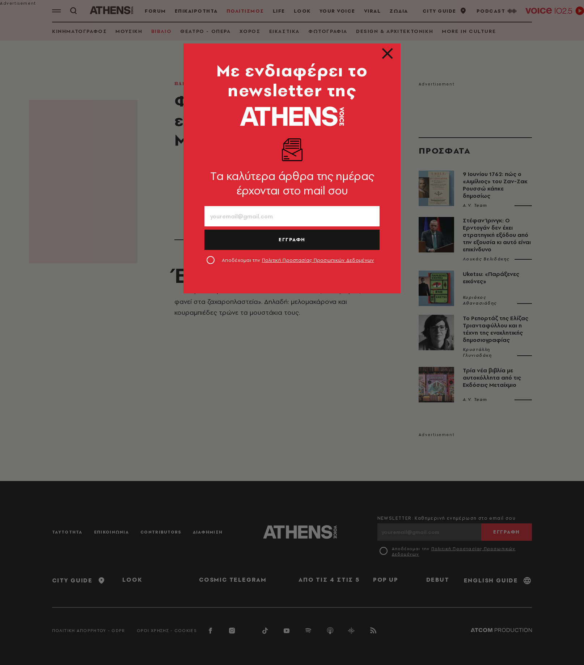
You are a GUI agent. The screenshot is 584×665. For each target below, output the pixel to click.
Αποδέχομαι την (298, 260)
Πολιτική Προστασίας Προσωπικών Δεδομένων (318, 260)
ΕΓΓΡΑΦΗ (292, 239)
